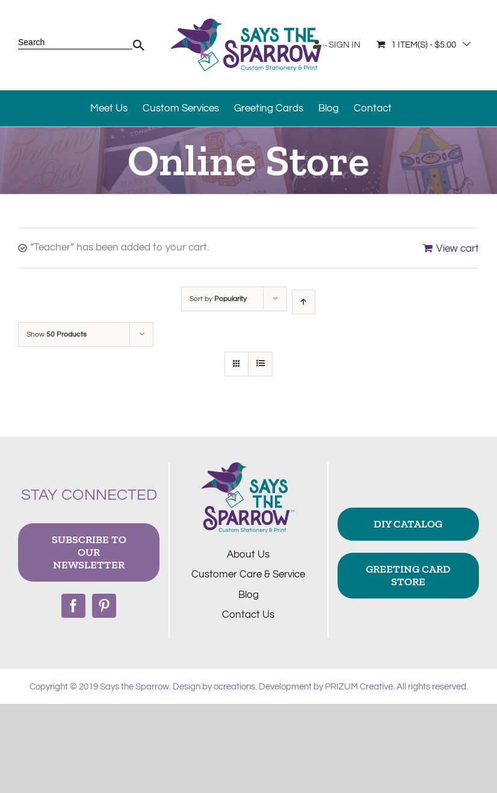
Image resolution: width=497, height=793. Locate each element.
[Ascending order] (303, 302)
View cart (457, 248)
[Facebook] (73, 606)
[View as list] (260, 364)
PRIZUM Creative (359, 686)
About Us (248, 554)
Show (56, 334)
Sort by (218, 299)
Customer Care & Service (248, 574)
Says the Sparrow (134, 686)
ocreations (234, 686)
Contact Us (248, 614)
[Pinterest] (104, 606)
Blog (248, 594)
